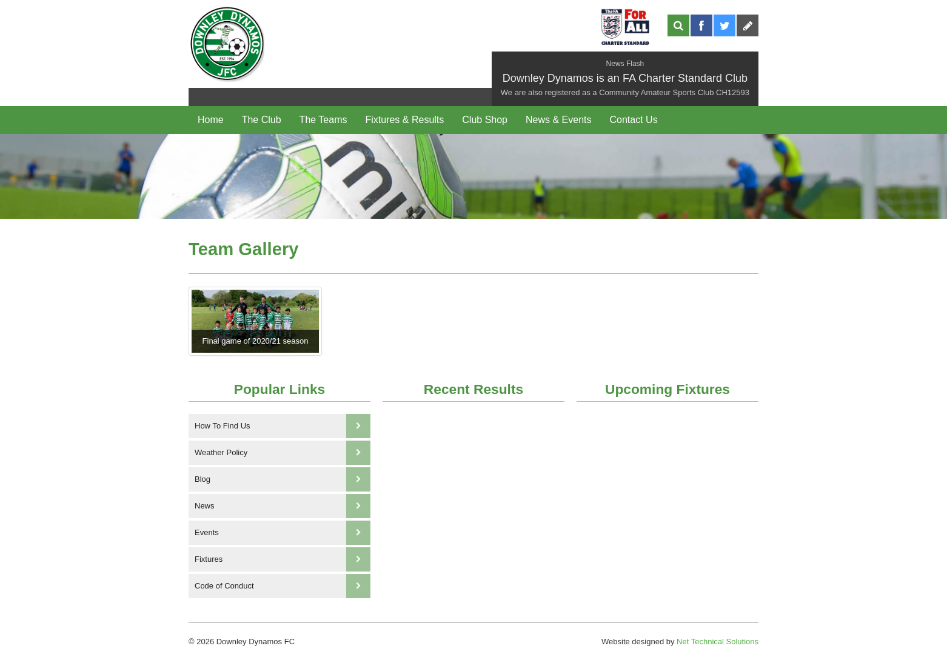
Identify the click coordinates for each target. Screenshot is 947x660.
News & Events (558, 120)
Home (211, 120)
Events (282, 533)
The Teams (323, 120)
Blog (282, 479)
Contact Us (633, 120)
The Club (261, 120)
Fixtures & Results (404, 120)
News (282, 506)
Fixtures (282, 559)
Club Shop (484, 120)
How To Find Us (282, 426)
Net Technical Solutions (717, 641)
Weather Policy (282, 453)
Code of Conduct (282, 586)
